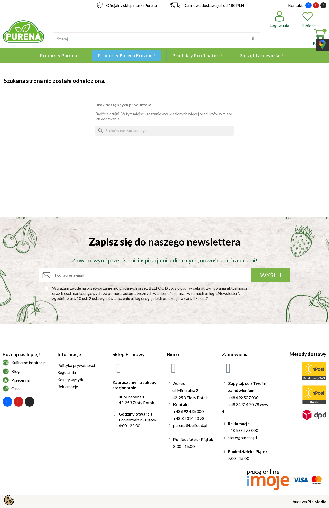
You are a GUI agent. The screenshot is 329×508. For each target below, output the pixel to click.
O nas (16, 388)
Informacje (69, 354)
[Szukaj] (164, 131)
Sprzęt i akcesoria (261, 55)
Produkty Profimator (197, 55)
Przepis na (20, 380)
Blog (15, 371)
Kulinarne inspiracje (28, 362)
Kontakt (295, 5)
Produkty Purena (60, 55)
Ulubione (307, 19)
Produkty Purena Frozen (126, 55)
